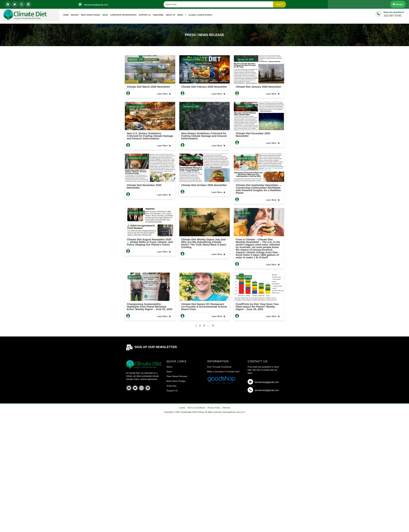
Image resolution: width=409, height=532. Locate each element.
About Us (170, 15)
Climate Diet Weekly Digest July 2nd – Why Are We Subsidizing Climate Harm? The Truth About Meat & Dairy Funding (204, 243)
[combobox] (218, 4)
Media (181, 15)
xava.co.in (240, 412)
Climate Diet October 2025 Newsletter (204, 185)
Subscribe (158, 15)
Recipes (75, 15)
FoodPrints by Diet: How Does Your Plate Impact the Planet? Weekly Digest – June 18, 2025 (257, 307)
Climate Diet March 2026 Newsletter (148, 86)
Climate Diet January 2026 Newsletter (258, 86)
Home (66, 15)
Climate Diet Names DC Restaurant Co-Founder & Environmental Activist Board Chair (204, 307)
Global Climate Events (200, 15)
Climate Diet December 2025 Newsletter (253, 134)
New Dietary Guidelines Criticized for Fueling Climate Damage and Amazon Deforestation (204, 136)
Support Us (144, 15)
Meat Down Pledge (90, 15)
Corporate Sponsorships (123, 15)
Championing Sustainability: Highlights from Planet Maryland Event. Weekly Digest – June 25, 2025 (149, 307)
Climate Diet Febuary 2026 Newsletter (204, 86)
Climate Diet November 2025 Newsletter (144, 186)
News (105, 15)
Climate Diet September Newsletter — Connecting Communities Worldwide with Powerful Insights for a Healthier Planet (259, 189)
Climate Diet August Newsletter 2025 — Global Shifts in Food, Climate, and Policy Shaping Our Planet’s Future (150, 242)
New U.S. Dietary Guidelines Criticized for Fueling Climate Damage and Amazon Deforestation (150, 136)
